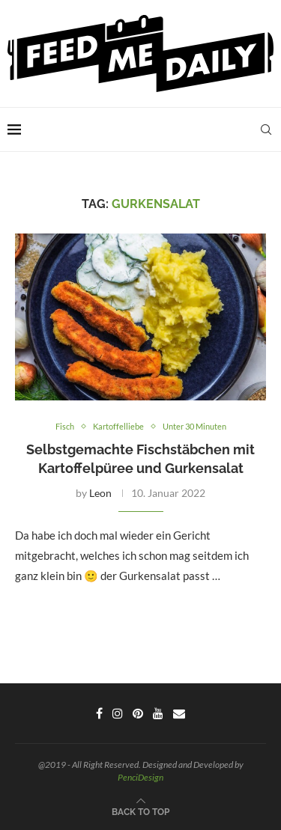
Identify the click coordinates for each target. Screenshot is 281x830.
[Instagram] (117, 713)
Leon (100, 492)
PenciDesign (140, 777)
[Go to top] (140, 810)
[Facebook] (99, 713)
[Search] (266, 129)
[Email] (179, 713)
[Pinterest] (138, 713)
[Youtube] (158, 713)
